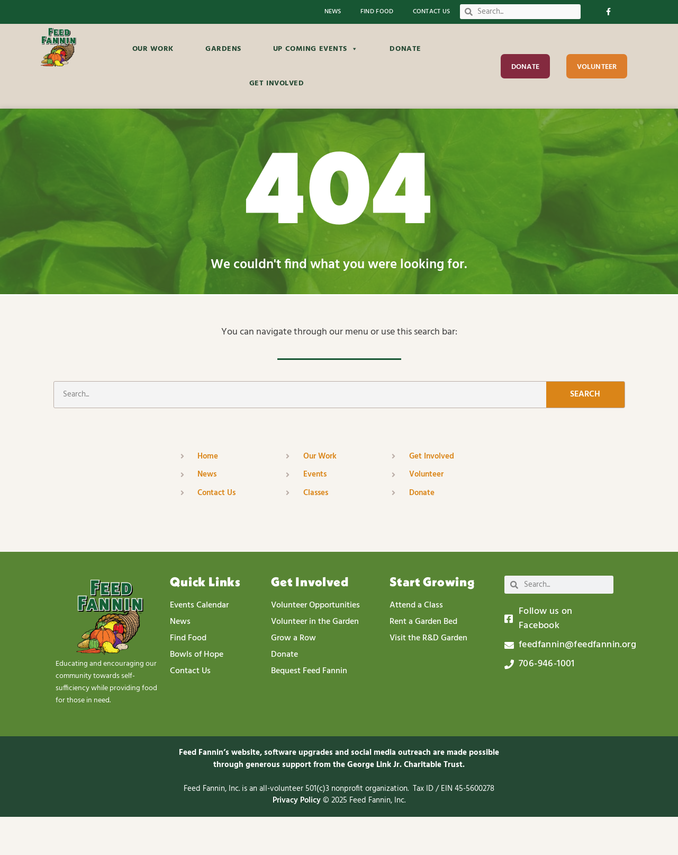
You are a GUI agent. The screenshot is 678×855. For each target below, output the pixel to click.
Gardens (223, 49)
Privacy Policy (298, 838)
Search (585, 432)
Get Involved (276, 83)
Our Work (153, 49)
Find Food (377, 11)
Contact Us (431, 11)
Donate (405, 49)
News (332, 11)
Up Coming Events (315, 49)
